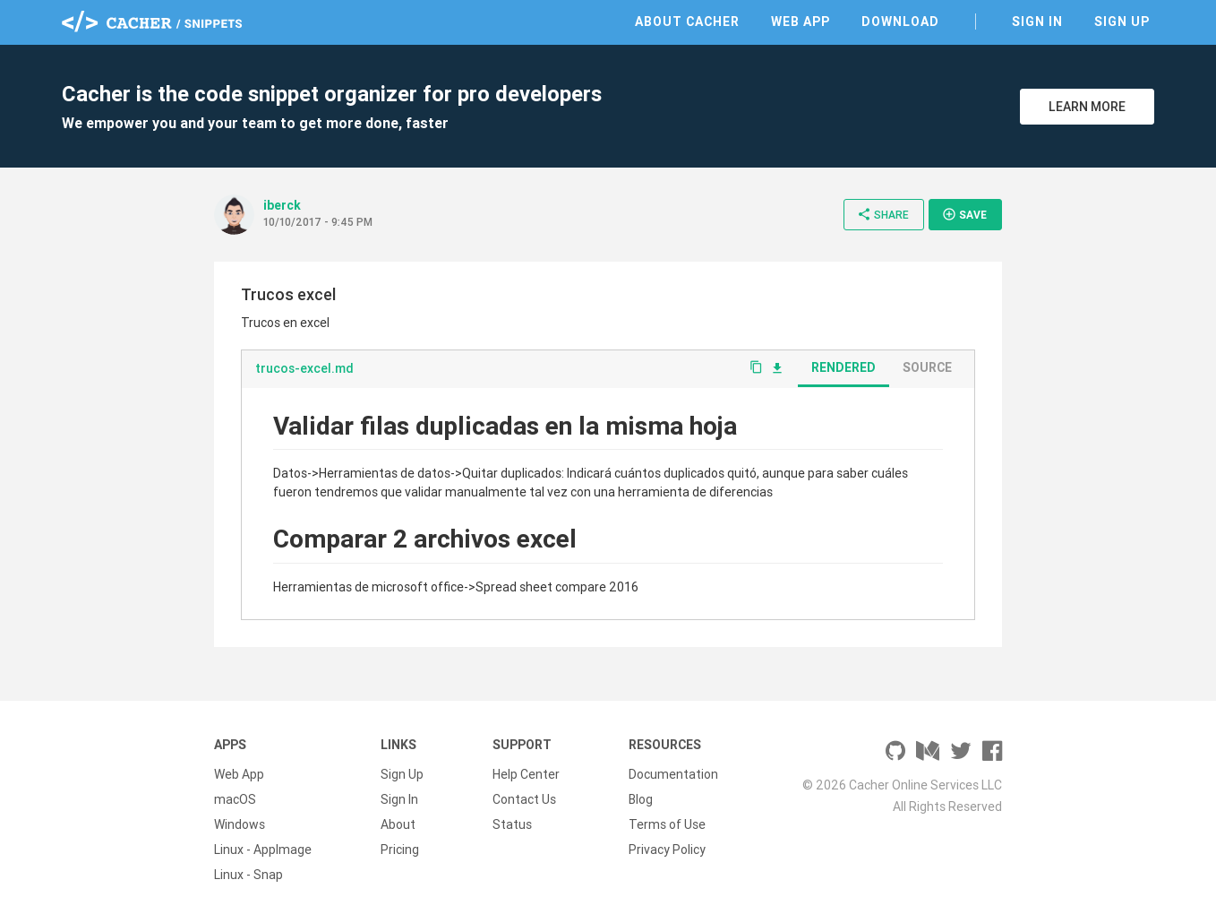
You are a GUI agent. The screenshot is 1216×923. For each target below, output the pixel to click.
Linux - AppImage (263, 849)
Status (512, 824)
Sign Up (1122, 21)
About (398, 824)
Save (964, 214)
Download (900, 21)
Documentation (673, 774)
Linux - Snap (248, 875)
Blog (641, 799)
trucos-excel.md (304, 368)
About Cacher (687, 21)
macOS (235, 799)
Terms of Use (667, 824)
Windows (239, 824)
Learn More (1087, 107)
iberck (282, 205)
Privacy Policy (667, 849)
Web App (800, 21)
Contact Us (524, 799)
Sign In (1037, 21)
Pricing (400, 849)
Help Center (526, 774)
